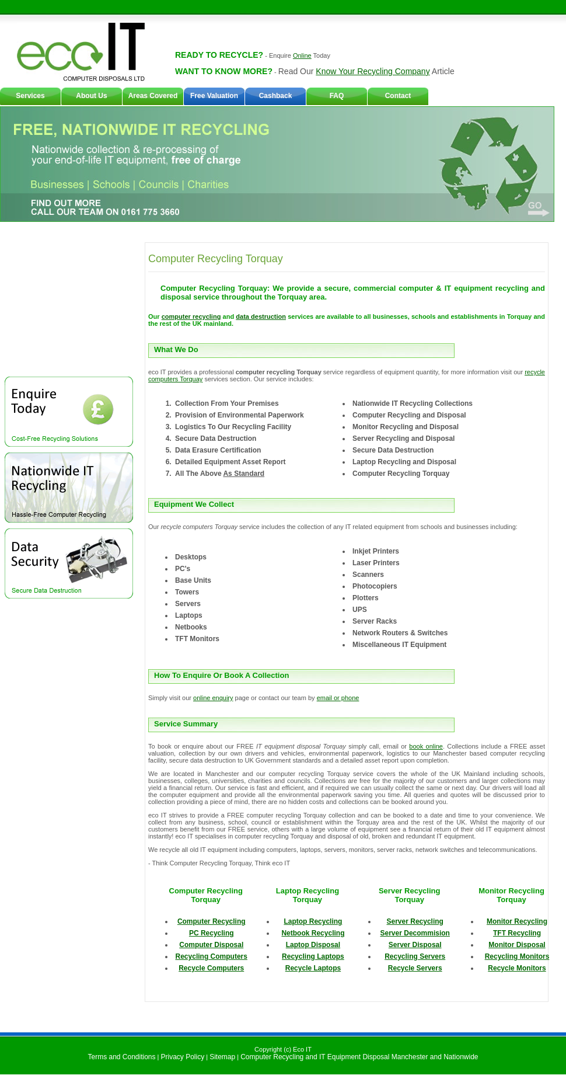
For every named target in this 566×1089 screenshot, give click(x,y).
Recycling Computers (211, 956)
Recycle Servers (415, 968)
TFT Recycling (517, 933)
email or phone (338, 697)
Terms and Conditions (121, 1057)
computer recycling (191, 316)
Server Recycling (415, 921)
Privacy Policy (183, 1057)
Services (30, 96)
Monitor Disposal (516, 945)
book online (426, 746)
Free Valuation (214, 96)
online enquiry (213, 697)
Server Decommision (415, 933)
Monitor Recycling (517, 921)
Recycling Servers (415, 956)
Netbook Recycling (312, 933)
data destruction (261, 316)
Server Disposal (415, 945)
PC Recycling (211, 933)
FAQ (337, 96)
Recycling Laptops (313, 956)
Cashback (275, 96)
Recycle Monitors (517, 968)
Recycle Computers (211, 968)
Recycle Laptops (313, 968)
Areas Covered (153, 96)
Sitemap (222, 1057)
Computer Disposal (211, 945)
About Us (91, 96)
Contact (398, 96)
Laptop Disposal (313, 945)
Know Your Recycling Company (372, 71)
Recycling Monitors (517, 956)
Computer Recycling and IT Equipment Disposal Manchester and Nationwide (359, 1057)
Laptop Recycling (313, 921)
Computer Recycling (211, 921)
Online (302, 55)
